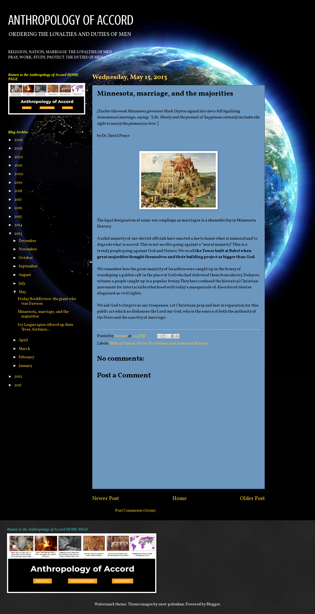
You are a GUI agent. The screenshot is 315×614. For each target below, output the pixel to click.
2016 (18, 208)
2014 (18, 225)
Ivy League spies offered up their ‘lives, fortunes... (46, 327)
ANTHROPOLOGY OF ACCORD (70, 20)
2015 (18, 216)
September (28, 266)
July (22, 283)
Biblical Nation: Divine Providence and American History (159, 343)
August (25, 275)
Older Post (252, 498)
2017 (18, 199)
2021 (18, 165)
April (23, 340)
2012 (18, 376)
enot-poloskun (171, 604)
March (25, 349)
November (28, 249)
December (28, 241)
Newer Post (105, 498)
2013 (18, 233)
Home (179, 498)
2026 (19, 140)
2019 (18, 182)
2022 (19, 157)
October (26, 258)
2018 (18, 191)
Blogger (213, 604)
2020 (19, 174)
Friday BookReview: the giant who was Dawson (47, 301)
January (26, 366)
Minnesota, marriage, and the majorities (43, 314)
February (27, 357)
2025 (18, 148)
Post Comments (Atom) (135, 510)
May (23, 292)
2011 (18, 385)
